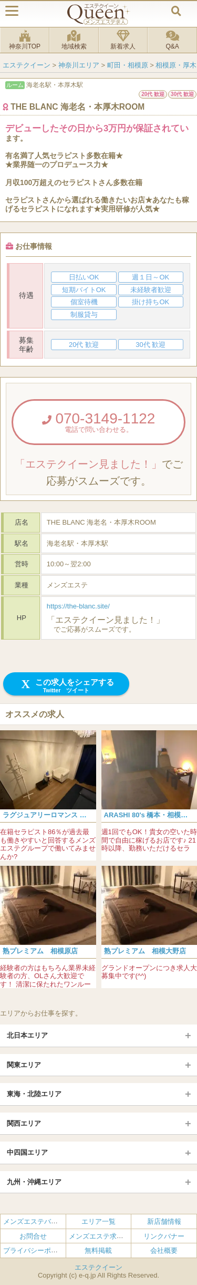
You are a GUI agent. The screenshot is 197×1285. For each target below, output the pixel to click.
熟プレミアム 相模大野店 (145, 951)
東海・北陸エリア (34, 1094)
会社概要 (164, 1250)
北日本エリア (27, 1035)
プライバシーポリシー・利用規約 (54, 1250)
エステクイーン (98, 1267)
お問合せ (33, 1236)
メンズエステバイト (34, 1221)
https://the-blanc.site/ (78, 606)
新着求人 (123, 40)
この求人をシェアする (66, 686)
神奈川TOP (25, 40)
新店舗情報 (164, 1221)
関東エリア (24, 1065)
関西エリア (24, 1123)
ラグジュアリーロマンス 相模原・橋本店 (65, 815)
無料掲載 (98, 1250)
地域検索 (74, 40)
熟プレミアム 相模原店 (40, 951)
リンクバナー (163, 1236)
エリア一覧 (98, 1221)
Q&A (172, 40)
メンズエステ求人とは (103, 1236)
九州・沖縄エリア (34, 1182)
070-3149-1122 (98, 421)
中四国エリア (27, 1152)
